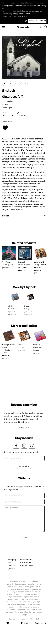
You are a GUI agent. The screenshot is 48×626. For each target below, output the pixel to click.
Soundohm (24, 27)
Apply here (24, 427)
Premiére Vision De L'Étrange (24, 266)
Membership (26, 559)
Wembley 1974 (7, 265)
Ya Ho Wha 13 (39, 262)
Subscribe (24, 466)
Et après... (21, 348)
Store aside (25, 562)
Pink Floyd (6, 262)
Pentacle (36, 345)
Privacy (11, 565)
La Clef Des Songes (37, 349)
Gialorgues (28, 309)
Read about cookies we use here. (14, 16)
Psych (9, 108)
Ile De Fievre (13, 309)
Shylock (8, 90)
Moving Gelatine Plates (8, 351)
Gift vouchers (26, 565)
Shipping (12, 559)
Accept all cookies (37, 20)
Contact (11, 569)
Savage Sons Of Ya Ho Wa (40, 266)
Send (24, 537)
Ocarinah (21, 262)
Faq (9, 562)
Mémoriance (22, 345)
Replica (10, 101)
